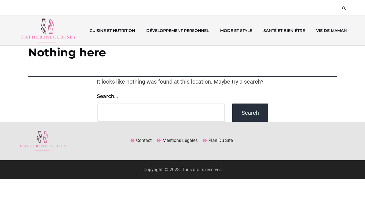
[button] (344, 8)
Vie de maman (331, 30)
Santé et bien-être (284, 30)
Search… (107, 96)
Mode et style (236, 30)
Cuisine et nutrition (112, 30)
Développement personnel (177, 30)
